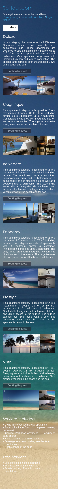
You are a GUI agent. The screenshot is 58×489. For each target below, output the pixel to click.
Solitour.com (17, 8)
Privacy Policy (11, 17)
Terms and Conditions (32, 17)
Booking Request (17, 71)
